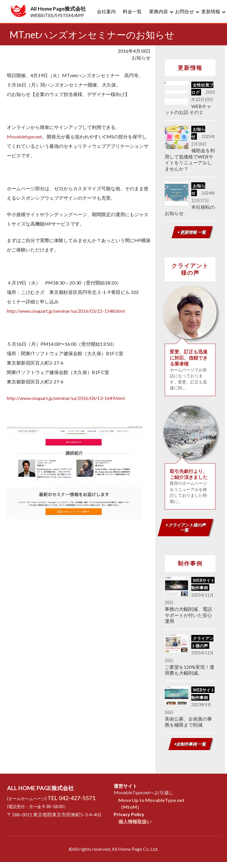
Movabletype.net (24, 136)
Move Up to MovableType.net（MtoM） (151, 803)
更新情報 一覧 (192, 232)
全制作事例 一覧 (190, 744)
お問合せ (184, 11)
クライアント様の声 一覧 (186, 527)
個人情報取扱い (134, 821)
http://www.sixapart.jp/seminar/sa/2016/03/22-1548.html (66, 311)
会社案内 (106, 11)
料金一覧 (132, 11)
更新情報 (210, 11)
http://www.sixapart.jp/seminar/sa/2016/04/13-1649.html (66, 398)
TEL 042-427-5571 (71, 798)
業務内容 (158, 11)
